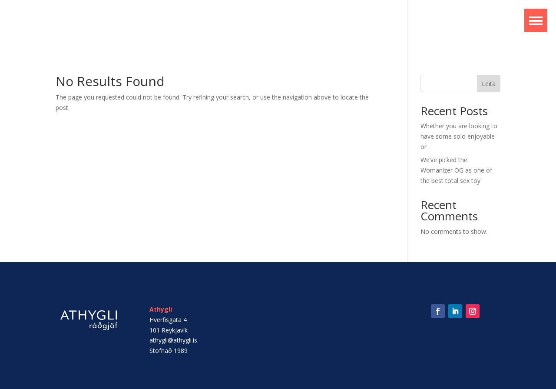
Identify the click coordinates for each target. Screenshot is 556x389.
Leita (489, 84)
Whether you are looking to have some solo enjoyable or (458, 136)
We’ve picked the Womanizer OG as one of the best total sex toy (456, 170)
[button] (535, 20)
